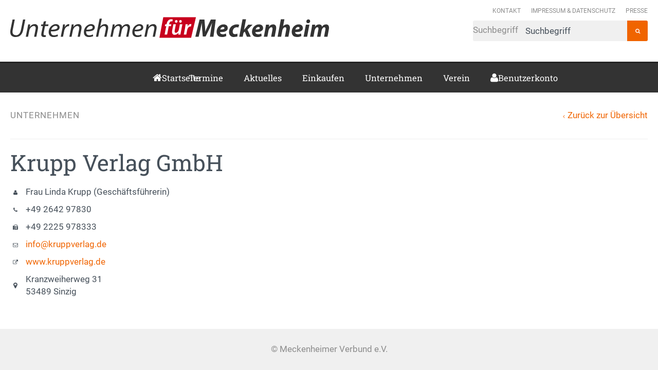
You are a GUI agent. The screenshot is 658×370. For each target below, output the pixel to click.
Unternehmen (394, 77)
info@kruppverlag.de (66, 244)
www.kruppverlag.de (65, 262)
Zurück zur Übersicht (608, 115)
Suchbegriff (550, 31)
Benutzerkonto (502, 77)
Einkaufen (323, 77)
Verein (456, 77)
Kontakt (506, 10)
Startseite (165, 77)
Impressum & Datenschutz (573, 10)
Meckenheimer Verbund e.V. (169, 27)
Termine (206, 77)
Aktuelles (263, 77)
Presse (637, 10)
